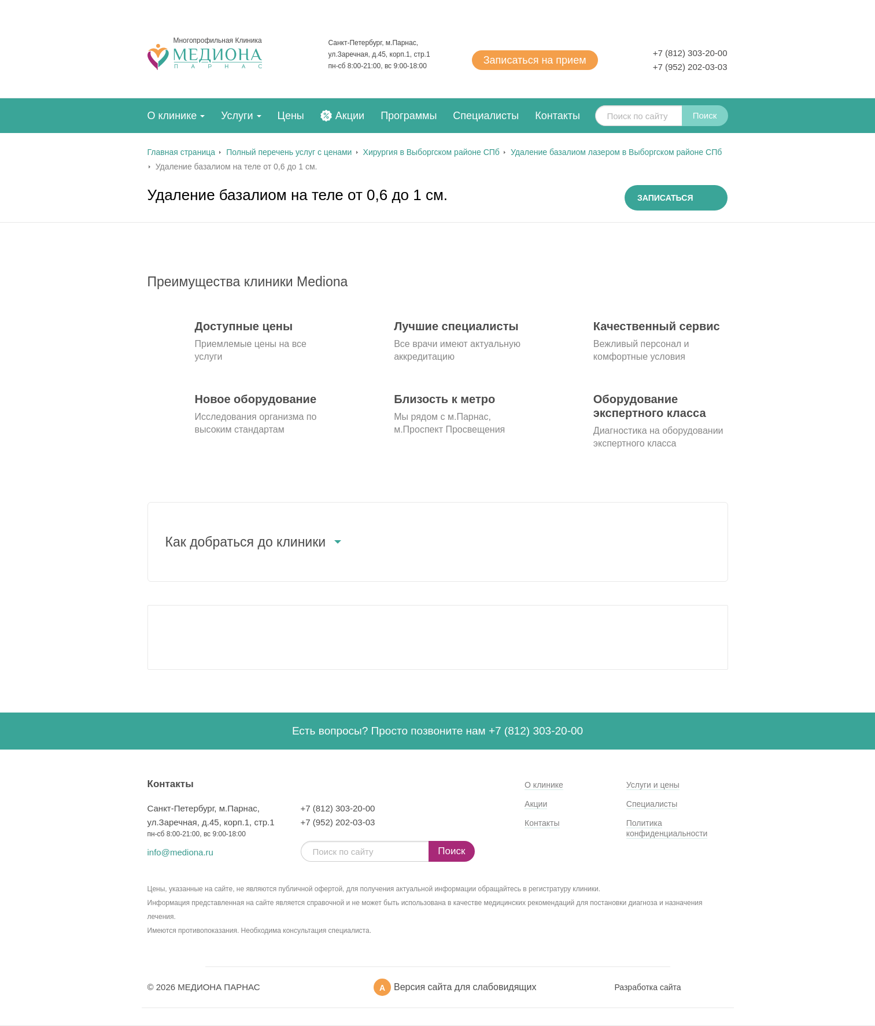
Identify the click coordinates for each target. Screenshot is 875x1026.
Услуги (237, 115)
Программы (409, 115)
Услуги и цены (653, 784)
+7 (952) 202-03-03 (690, 67)
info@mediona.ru (180, 852)
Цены (291, 115)
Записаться (534, 60)
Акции (349, 115)
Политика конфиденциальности (667, 828)
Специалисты (486, 115)
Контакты (557, 115)
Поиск (705, 115)
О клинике (172, 115)
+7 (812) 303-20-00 (690, 53)
